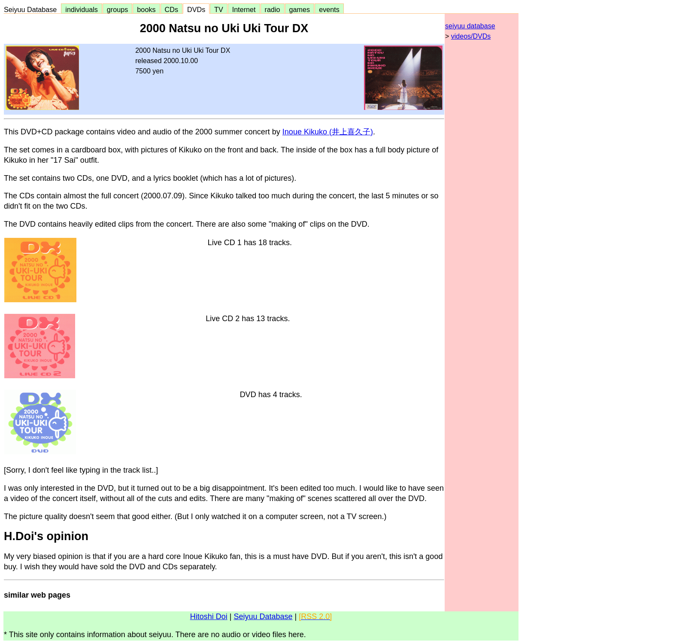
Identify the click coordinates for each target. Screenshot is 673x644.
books (146, 9)
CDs (171, 9)
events (329, 9)
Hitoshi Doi (208, 616)
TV (218, 9)
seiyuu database (470, 26)
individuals (81, 9)
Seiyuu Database (32, 9)
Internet (244, 9)
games (299, 9)
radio (272, 9)
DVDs (196, 9)
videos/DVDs (471, 36)
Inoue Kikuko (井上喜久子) (327, 132)
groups (117, 9)
